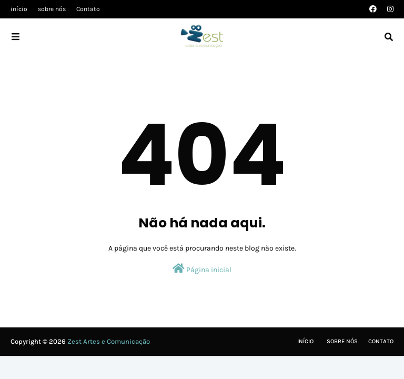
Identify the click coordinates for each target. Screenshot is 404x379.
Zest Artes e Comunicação (108, 341)
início (19, 9)
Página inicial (202, 268)
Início (305, 341)
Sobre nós (342, 341)
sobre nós (52, 9)
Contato (88, 9)
